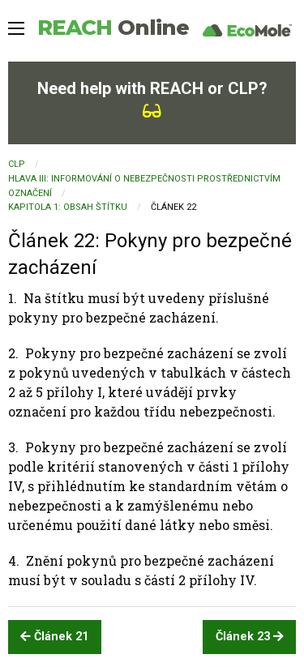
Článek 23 (250, 636)
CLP (16, 164)
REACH (113, 28)
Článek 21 (54, 636)
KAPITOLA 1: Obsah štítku (67, 207)
